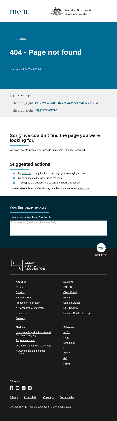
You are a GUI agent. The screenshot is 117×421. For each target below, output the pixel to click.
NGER (66, 337)
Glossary (20, 318)
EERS (66, 297)
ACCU (66, 332)
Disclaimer (21, 313)
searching (27, 173)
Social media (67, 397)
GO (65, 358)
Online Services (71, 302)
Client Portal (70, 292)
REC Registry (70, 308)
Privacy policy (23, 297)
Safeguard (69, 343)
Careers (20, 292)
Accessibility (30, 397)
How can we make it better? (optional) (30, 217)
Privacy (14, 397)
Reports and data (25, 340)
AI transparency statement (30, 308)
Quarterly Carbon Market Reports (34, 345)
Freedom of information (28, 302)
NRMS (67, 363)
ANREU (67, 287)
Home (23, 38)
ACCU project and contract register (30, 352)
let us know (83, 188)
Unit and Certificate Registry (78, 313)
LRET (66, 348)
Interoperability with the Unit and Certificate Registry (33, 334)
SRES (66, 353)
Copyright (48, 397)
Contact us (21, 287)
